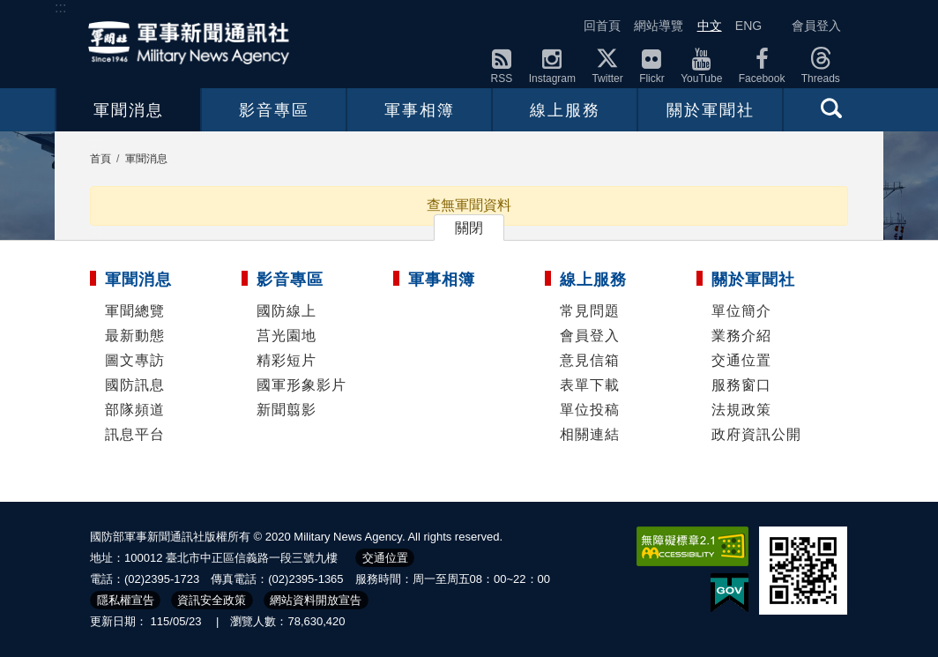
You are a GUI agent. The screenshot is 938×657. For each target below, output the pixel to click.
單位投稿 (590, 409)
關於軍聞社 (710, 110)
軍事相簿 (419, 110)
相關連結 (590, 434)
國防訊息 (135, 384)
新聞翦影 (286, 409)
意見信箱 (590, 360)
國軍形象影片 (301, 384)
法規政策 (741, 409)
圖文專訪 (135, 360)
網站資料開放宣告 (315, 600)
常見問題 (590, 310)
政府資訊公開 (756, 434)
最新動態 (135, 335)
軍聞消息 (128, 110)
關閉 (469, 227)
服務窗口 (741, 384)
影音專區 (274, 110)
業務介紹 (741, 335)
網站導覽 (658, 26)
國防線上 (286, 310)
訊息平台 (135, 434)
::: (60, 7)
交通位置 (741, 360)
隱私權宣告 (125, 600)
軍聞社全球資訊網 (194, 42)
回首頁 (602, 26)
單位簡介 (741, 310)
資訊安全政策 (211, 600)
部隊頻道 (135, 409)
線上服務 (565, 110)
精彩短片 (286, 360)
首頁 (100, 159)
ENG (748, 26)
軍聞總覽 (135, 310)
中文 (709, 26)
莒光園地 (286, 335)
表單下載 (590, 384)
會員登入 (816, 26)
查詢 (831, 107)
